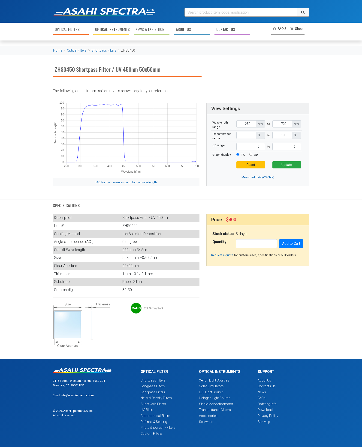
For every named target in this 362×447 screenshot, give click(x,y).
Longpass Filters (153, 386)
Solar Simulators (211, 386)
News (262, 392)
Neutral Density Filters (156, 398)
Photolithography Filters (158, 427)
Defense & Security (154, 422)
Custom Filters (151, 433)
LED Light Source (211, 392)
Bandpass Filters (153, 392)
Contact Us (225, 29)
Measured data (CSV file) (257, 177)
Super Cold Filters (153, 404)
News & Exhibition (150, 29)
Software (205, 422)
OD (256, 154)
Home (57, 50)
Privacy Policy (268, 416)
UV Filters (147, 410)
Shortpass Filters (103, 50)
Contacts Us (267, 386)
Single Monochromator (216, 404)
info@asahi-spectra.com (77, 395)
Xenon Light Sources (214, 380)
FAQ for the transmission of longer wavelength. (126, 182)
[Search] (240, 12)
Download (265, 410)
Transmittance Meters (215, 410)
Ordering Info (267, 404)
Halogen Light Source (214, 398)
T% (243, 154)
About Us (183, 29)
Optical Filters (67, 29)
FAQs (261, 398)
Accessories (208, 416)
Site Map (264, 422)
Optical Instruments (112, 29)
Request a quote (222, 255)
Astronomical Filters (155, 416)
